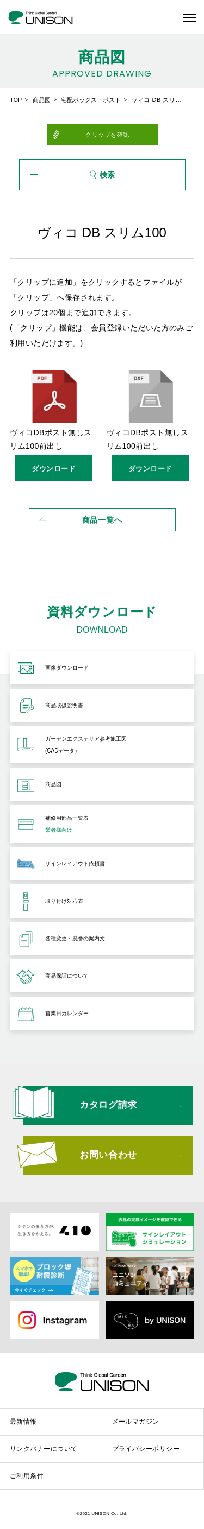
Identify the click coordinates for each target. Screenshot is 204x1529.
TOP (16, 100)
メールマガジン (135, 1421)
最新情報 (23, 1421)
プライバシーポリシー (146, 1448)
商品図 (42, 100)
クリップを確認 (107, 134)
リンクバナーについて (44, 1448)
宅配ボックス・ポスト (91, 100)
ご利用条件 (27, 1476)
